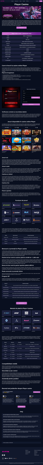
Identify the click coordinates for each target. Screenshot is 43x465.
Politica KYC (35, 451)
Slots (36, 127)
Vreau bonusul (21, 27)
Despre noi (26, 450)
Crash (26, 127)
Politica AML (35, 452)
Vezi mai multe (21, 406)
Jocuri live (16, 127)
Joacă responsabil (27, 452)
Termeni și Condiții (27, 451)
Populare (6, 127)
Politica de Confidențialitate (37, 450)
